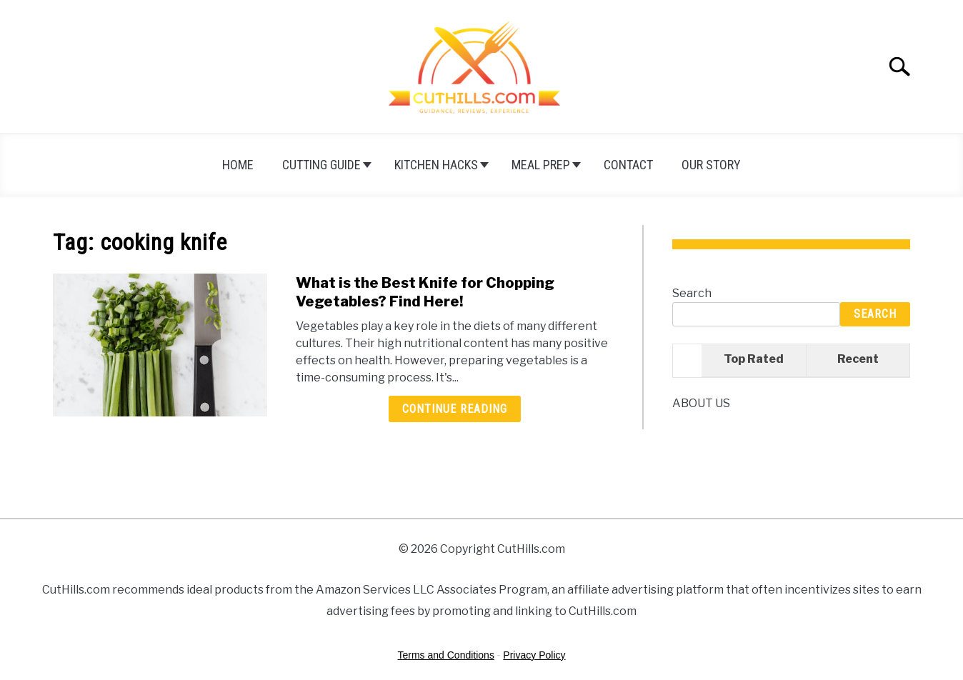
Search (692, 293)
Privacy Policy (534, 655)
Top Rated (754, 359)
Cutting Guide (321, 164)
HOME (238, 164)
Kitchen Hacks (436, 164)
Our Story (711, 164)
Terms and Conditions (446, 655)
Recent (858, 359)
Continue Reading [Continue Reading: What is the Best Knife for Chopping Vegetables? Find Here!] (454, 409)
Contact (628, 164)
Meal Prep (541, 164)
